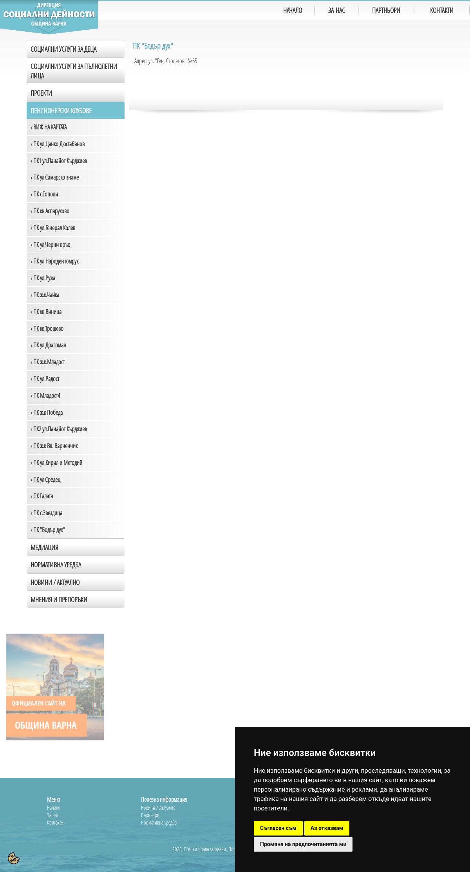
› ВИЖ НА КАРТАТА (49, 127)
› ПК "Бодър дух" (48, 529)
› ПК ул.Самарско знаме (55, 177)
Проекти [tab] (41, 93)
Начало (53, 807)
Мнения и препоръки (59, 599)
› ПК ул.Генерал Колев (53, 227)
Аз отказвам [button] (327, 828)
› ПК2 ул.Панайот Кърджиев (59, 429)
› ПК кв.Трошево (47, 328)
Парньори (150, 815)
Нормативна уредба (159, 822)
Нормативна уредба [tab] (56, 564)
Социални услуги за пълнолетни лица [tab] (74, 71)
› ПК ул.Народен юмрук (54, 261)
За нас (52, 815)
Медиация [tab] (44, 547)
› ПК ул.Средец (45, 479)
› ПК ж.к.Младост (48, 362)
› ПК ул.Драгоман (48, 345)
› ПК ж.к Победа (47, 412)
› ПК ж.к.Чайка (45, 295)
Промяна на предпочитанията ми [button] (303, 844)
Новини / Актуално (55, 582)
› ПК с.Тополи (44, 194)
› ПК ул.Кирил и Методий (56, 462)
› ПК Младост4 (45, 395)
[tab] (76, 581)
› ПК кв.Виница (46, 311)
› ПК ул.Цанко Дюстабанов (58, 144)
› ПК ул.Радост (45, 378)
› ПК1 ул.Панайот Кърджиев (59, 160)
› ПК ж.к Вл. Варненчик (54, 445)
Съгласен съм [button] (278, 828)
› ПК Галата (42, 496)
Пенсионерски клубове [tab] (61, 110)
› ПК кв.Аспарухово (50, 211)
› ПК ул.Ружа (43, 278)
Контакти (55, 822)
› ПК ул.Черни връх (50, 244)
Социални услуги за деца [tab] (63, 49)
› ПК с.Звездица (46, 513)
